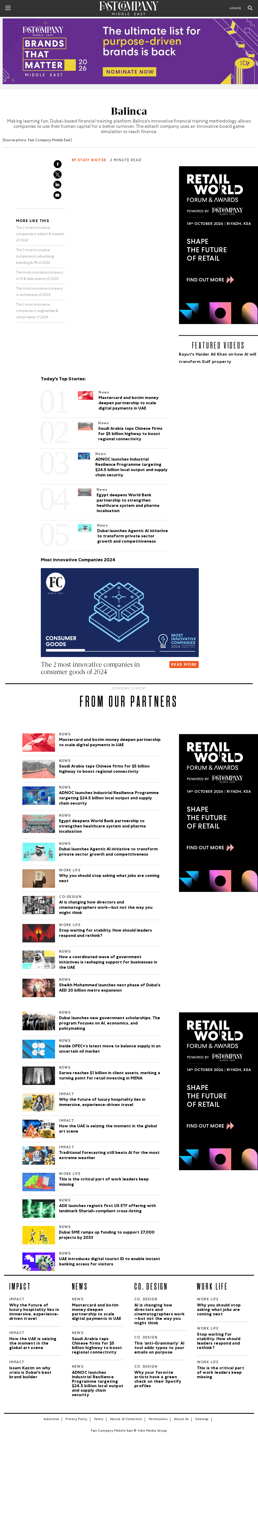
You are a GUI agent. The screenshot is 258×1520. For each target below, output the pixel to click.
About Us (181, 1419)
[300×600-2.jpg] (218, 245)
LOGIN (235, 8)
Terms (98, 1419)
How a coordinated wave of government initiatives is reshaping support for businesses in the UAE (108, 962)
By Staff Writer (89, 160)
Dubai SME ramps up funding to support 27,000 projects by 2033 (107, 1235)
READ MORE (184, 664)
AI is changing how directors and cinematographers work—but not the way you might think (105, 907)
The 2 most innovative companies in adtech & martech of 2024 (40, 234)
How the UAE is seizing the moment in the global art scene (108, 1129)
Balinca (129, 111)
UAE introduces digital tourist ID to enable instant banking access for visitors (109, 1261)
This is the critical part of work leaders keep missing (104, 1182)
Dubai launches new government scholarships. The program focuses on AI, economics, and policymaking (109, 1023)
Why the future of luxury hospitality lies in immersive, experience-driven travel (102, 1102)
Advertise (51, 1419)
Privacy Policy (76, 1419)
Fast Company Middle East (49, 140)
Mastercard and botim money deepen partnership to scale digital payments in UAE (110, 742)
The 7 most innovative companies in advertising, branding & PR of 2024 (35, 257)
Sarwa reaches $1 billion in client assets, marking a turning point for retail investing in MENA (109, 1075)
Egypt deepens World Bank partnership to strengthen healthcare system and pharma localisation (102, 826)
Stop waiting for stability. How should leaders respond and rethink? (105, 933)
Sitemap (202, 1419)
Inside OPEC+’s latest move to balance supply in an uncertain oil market (110, 1049)
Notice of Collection (126, 1419)
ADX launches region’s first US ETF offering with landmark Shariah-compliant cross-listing (107, 1208)
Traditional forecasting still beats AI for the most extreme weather (109, 1155)
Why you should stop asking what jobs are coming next (109, 878)
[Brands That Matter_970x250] (129, 51)
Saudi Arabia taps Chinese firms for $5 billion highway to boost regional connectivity (104, 769)
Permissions (158, 1419)
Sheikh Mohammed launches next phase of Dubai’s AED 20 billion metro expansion (109, 988)
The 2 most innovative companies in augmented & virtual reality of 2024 (37, 311)
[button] (42, 682)
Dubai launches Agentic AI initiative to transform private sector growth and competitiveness (108, 852)
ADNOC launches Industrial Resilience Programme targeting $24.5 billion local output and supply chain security (109, 798)
